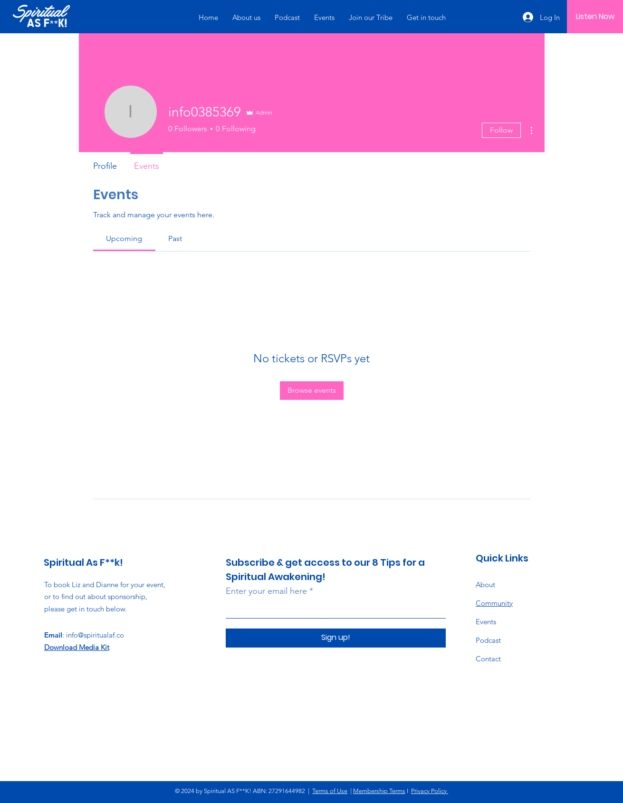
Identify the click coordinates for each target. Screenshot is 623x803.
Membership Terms (379, 790)
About (485, 584)
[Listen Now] (595, 16)
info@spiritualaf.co (95, 634)
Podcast (488, 640)
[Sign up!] (336, 638)
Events (486, 621)
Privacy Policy (429, 790)
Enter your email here (266, 591)
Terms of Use (329, 790)
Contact (488, 658)
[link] (124, 238)
